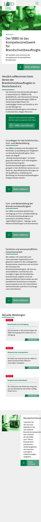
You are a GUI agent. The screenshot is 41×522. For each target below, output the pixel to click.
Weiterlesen (33, 340)
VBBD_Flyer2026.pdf (24, 125)
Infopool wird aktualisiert (17, 380)
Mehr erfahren (32, 67)
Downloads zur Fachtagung (18, 324)
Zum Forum (31, 463)
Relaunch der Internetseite (18, 352)
